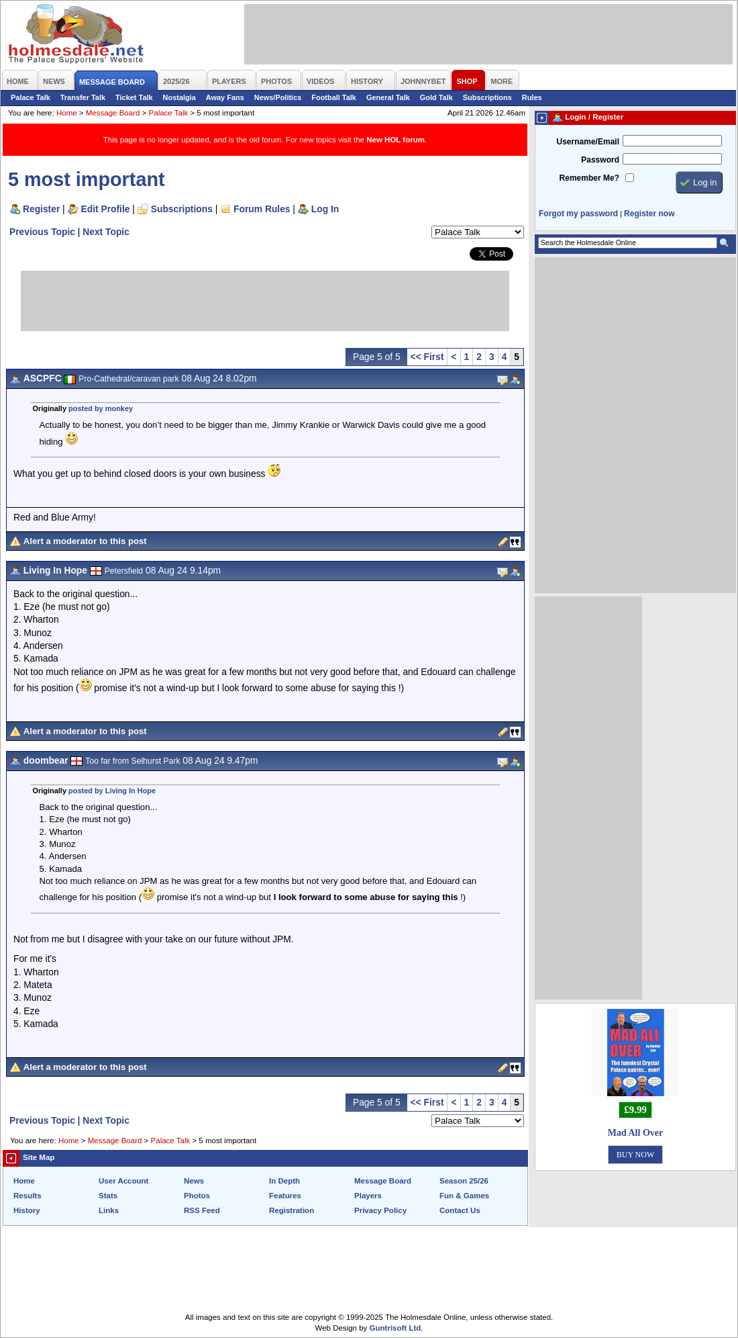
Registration (291, 1210)
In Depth (284, 1181)
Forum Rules (261, 209)
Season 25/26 (463, 1181)
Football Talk (333, 97)
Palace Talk (30, 97)
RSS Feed (202, 1210)
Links (109, 1210)
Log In (325, 209)
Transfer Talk (82, 97)
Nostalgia (179, 97)
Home (66, 113)
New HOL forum (395, 140)
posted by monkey (100, 408)
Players (368, 1196)
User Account (123, 1181)
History (26, 1210)
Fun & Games (464, 1196)
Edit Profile (105, 209)
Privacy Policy (380, 1210)
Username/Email (587, 141)
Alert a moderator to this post (85, 541)
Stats (108, 1196)
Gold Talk (436, 97)
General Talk (388, 97)
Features (285, 1196)
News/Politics (278, 97)
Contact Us (459, 1210)
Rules (532, 97)
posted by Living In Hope (112, 791)
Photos (197, 1196)
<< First (427, 356)
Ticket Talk (134, 97)
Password (600, 160)
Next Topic (106, 231)
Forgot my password (578, 213)
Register (41, 209)
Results (27, 1196)
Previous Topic (42, 231)
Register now (649, 213)
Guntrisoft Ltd (395, 1328)
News (194, 1181)
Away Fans (225, 97)
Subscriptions (487, 97)
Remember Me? (589, 178)
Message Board (113, 113)
